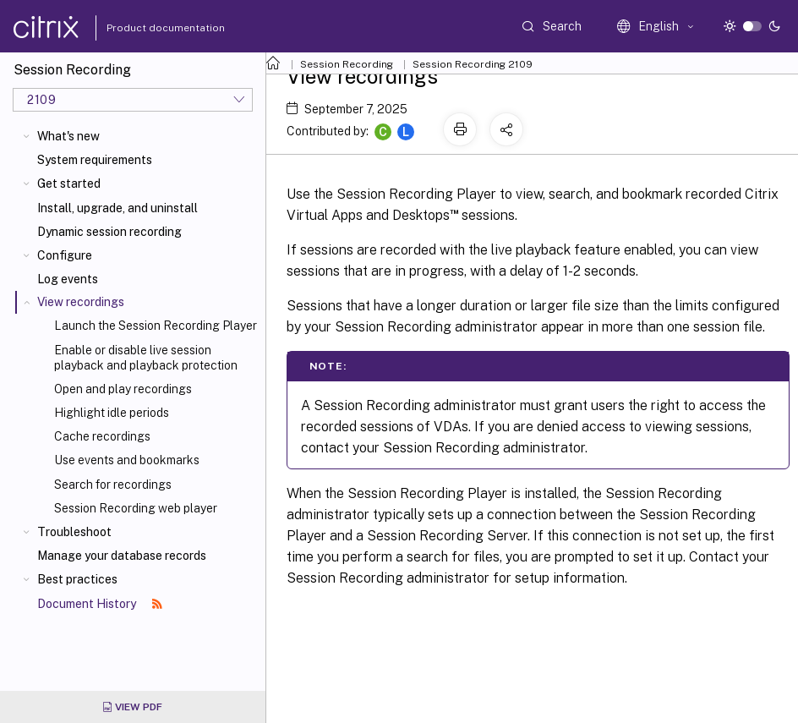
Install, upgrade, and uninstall (117, 208)
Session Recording (346, 64)
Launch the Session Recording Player (155, 325)
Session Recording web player (135, 508)
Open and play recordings (123, 389)
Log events (67, 279)
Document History (99, 604)
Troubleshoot (74, 532)
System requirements (94, 160)
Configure (64, 255)
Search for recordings (113, 484)
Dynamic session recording (109, 231)
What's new (68, 136)
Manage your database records (121, 555)
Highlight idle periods (111, 412)
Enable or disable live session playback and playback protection (146, 357)
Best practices (77, 579)
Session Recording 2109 (473, 64)
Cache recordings (102, 436)
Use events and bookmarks (127, 460)
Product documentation (145, 28)
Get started (69, 183)
